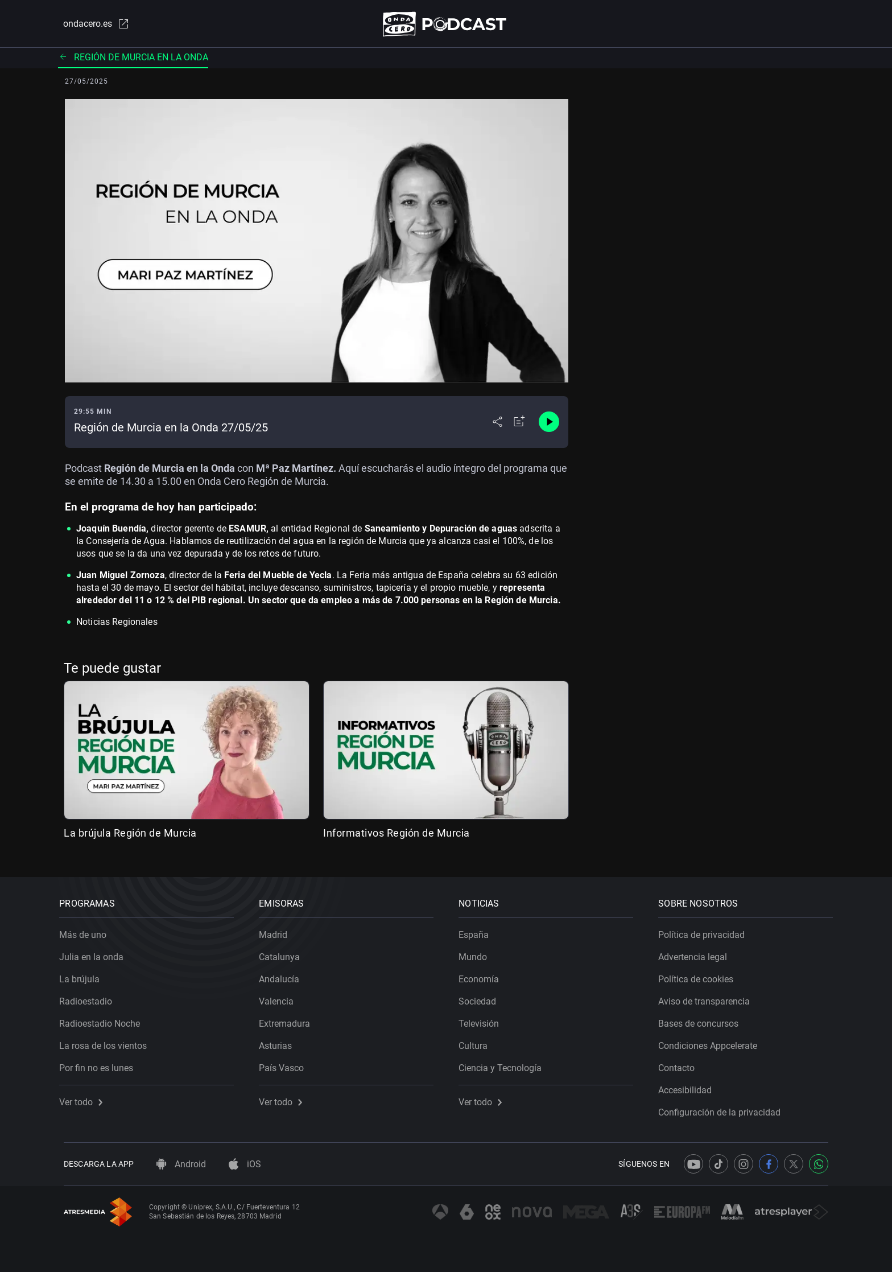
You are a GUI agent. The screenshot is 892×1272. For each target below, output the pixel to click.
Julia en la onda (96, 953)
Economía (483, 975)
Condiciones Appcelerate (712, 1041)
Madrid (277, 930)
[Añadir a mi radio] (519, 424)
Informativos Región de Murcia (396, 836)
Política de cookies (700, 975)
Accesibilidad (689, 1086)
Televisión (483, 1019)
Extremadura (289, 1019)
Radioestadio (90, 997)
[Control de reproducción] (549, 424)
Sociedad (482, 997)
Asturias (279, 1041)
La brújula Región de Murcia (130, 836)
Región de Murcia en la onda (133, 59)
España (478, 930)
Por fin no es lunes (101, 1064)
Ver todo (85, 1098)
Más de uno (87, 930)
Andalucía (283, 975)
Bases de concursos (703, 1019)
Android (181, 1164)
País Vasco (285, 1064)
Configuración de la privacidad (724, 1108)
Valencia (280, 997)
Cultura (477, 1041)
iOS (245, 1164)
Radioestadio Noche (104, 1019)
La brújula (84, 975)
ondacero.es (91, 25)
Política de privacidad (706, 930)
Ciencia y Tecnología (504, 1064)
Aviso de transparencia (708, 997)
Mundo (477, 953)
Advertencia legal (697, 953)
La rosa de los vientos (107, 1041)
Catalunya (283, 953)
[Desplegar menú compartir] (497, 424)
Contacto (681, 1064)
